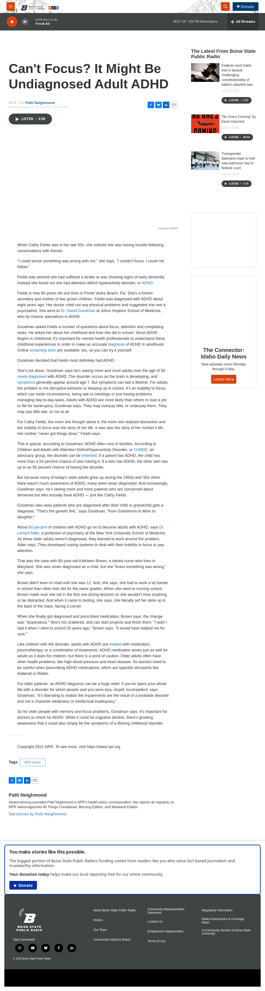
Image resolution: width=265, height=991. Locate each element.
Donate (247, 6)
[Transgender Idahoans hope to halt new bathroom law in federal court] (205, 160)
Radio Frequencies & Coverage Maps (223, 920)
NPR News (32, 762)
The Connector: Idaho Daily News (224, 353)
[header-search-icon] (225, 6)
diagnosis (116, 344)
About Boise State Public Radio (114, 910)
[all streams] (242, 21)
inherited (89, 455)
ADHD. (148, 283)
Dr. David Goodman (78, 311)
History (98, 920)
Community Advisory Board (111, 939)
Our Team (100, 930)
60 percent (38, 527)
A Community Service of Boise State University (226, 932)
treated (115, 644)
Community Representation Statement (166, 911)
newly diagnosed (32, 376)
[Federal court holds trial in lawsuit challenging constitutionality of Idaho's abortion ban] (205, 72)
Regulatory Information (217, 910)
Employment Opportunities (165, 931)
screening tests (43, 350)
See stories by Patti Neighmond (37, 813)
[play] (11, 21)
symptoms (26, 382)
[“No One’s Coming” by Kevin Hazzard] (205, 123)
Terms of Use (156, 941)
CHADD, (141, 450)
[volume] (25, 22)
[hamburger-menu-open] (11, 6)
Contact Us (155, 921)
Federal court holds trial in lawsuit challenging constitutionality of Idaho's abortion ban (237, 75)
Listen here (223, 379)
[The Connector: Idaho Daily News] (223, 308)
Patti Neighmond (40, 103)
